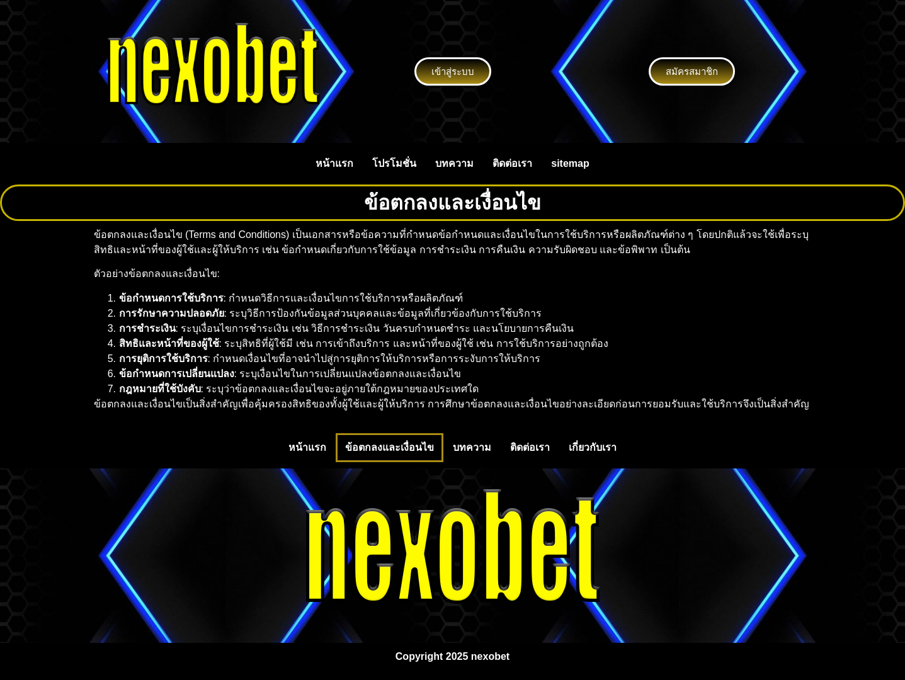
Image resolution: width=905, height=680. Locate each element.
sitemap (570, 163)
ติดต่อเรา (512, 163)
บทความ (454, 163)
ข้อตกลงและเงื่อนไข (389, 447)
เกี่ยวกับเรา (593, 447)
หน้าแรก (334, 163)
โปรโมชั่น (394, 163)
